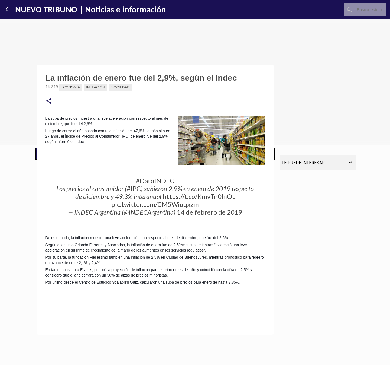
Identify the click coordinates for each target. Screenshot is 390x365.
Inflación (95, 87)
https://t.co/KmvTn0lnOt (199, 196)
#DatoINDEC (155, 181)
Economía (70, 87)
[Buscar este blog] (357, 9)
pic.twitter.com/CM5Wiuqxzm (155, 204)
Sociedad (120, 87)
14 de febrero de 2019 (209, 212)
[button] (49, 101)
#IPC (134, 188)
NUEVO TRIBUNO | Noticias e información (90, 9)
